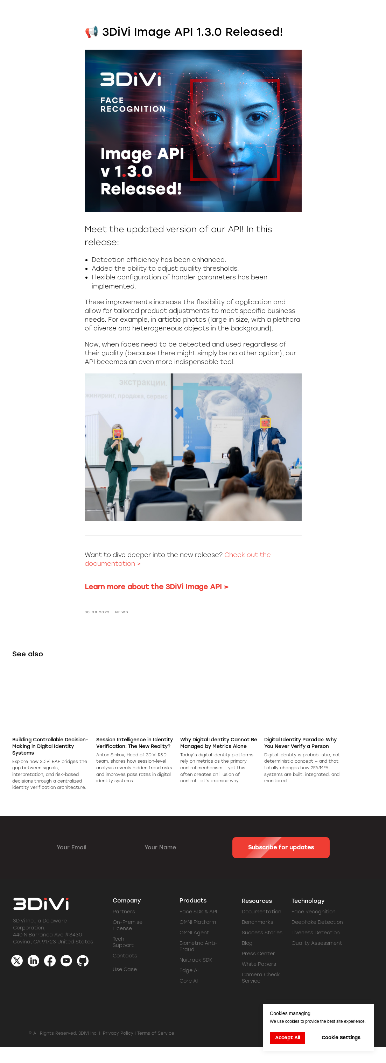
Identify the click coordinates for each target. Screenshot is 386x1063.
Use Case (125, 985)
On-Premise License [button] (127, 941)
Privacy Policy (118, 1049)
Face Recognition (314, 927)
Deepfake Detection (317, 938)
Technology (308, 916)
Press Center (258, 969)
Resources (257, 916)
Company (127, 916)
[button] (348, 14)
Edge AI (189, 986)
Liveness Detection (316, 948)
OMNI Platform (198, 938)
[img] (66, 976)
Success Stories (262, 948)
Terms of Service (155, 1049)
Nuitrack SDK (196, 976)
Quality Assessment (317, 959)
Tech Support (123, 958)
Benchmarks (257, 938)
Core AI (189, 997)
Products (193, 916)
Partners (124, 927)
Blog (247, 959)
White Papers (259, 980)
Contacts (125, 972)
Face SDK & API (198, 927)
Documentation (261, 927)
